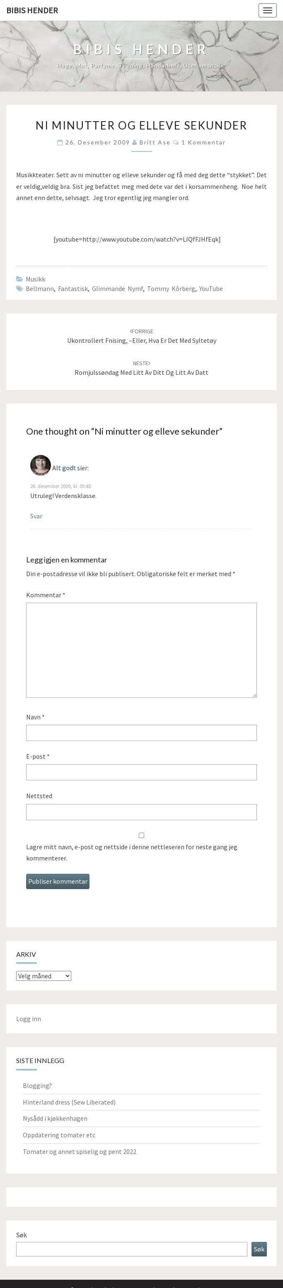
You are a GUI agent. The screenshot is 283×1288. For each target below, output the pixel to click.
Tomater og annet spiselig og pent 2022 (79, 1151)
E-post (38, 756)
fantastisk (73, 288)
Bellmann (40, 288)
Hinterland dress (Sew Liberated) (69, 1102)
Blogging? (37, 1085)
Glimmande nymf (117, 288)
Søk (21, 1235)
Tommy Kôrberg (171, 288)
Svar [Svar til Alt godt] (36, 516)
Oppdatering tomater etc (59, 1135)
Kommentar (45, 595)
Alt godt (64, 468)
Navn (35, 717)
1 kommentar (203, 142)
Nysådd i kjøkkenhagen (55, 1118)
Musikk (35, 279)
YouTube (211, 288)
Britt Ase (155, 142)
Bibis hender (32, 10)
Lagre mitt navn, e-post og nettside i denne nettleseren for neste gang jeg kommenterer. (131, 852)
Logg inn (28, 1018)
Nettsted (39, 796)
